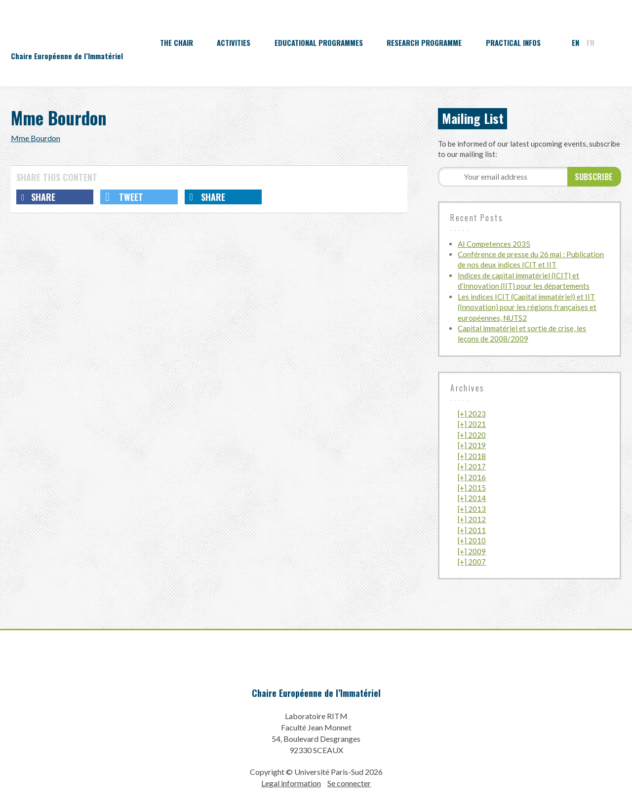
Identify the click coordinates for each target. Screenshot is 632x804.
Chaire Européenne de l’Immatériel (316, 693)
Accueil (131, 42)
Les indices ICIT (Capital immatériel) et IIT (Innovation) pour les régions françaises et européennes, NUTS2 (527, 307)
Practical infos (513, 42)
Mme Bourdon (35, 138)
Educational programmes (319, 42)
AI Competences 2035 (494, 243)
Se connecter (349, 783)
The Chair (176, 42)
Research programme (424, 42)
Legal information (291, 783)
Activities (233, 42)
